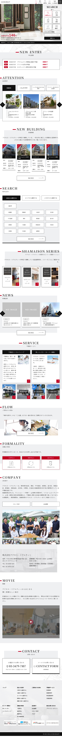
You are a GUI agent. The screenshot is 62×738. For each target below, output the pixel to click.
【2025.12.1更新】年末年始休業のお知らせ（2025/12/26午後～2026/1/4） (21, 42)
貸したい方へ (5, 710)
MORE (31, 180)
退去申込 (19, 713)
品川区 (52, 220)
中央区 (38, 214)
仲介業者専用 (20, 718)
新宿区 (38, 220)
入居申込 (19, 710)
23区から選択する (21, 692)
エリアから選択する (22, 697)
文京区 (52, 214)
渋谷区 (52, 227)
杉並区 (24, 233)
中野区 (10, 233)
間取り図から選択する (22, 703)
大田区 (24, 227)
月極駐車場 (49, 700)
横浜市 (10, 208)
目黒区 (10, 227)
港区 (24, 220)
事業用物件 (49, 695)
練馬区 (38, 233)
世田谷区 (38, 227)
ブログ (33, 716)
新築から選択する (21, 700)
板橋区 (10, 214)
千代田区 (10, 220)
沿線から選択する (21, 695)
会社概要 (45, 506)
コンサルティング (6, 713)
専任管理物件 (49, 697)
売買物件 (48, 692)
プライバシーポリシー (52, 710)
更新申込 (19, 716)
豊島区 (24, 214)
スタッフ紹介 (16, 506)
